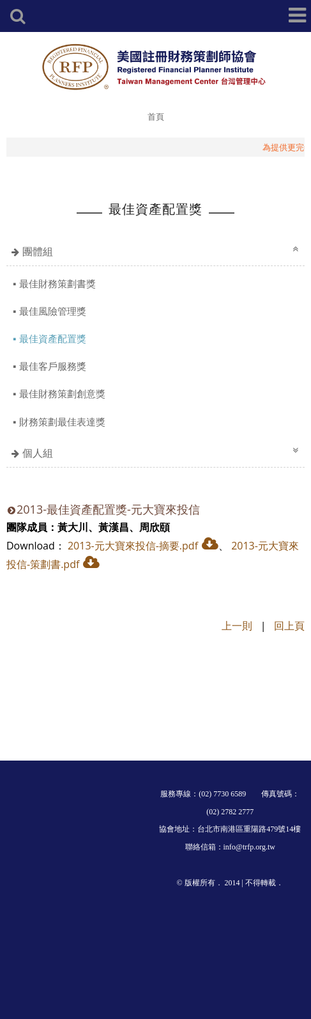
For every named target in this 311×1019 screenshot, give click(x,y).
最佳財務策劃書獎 (57, 283)
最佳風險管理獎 (52, 310)
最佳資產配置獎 (52, 338)
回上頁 (289, 626)
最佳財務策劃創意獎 (62, 393)
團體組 (37, 251)
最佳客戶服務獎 (52, 365)
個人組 (37, 453)
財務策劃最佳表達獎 (62, 421)
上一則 (237, 626)
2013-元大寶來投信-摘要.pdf (133, 546)
